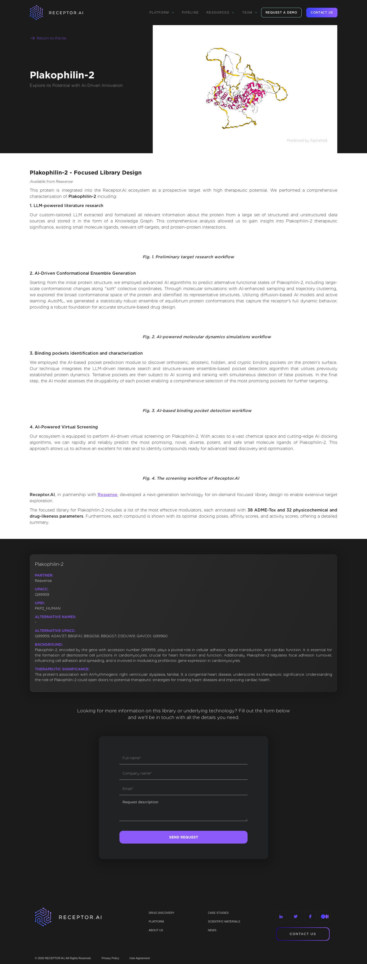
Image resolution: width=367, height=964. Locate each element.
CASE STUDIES (218, 912)
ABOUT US (156, 930)
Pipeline (190, 12)
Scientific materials (224, 921)
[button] (162, 12)
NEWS (212, 930)
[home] (63, 12)
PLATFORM (156, 921)
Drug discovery (161, 912)
